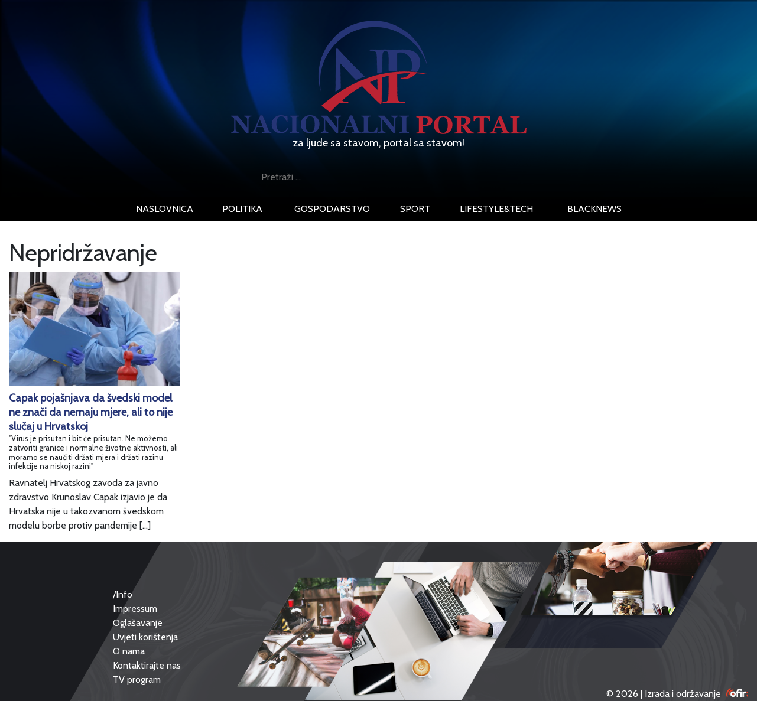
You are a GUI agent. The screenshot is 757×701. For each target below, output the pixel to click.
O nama (129, 651)
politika (242, 208)
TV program (137, 679)
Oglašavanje (138, 622)
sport (415, 208)
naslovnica (164, 208)
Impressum (135, 608)
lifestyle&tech (496, 208)
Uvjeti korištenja (145, 637)
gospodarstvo (332, 208)
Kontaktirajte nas (147, 665)
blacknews (594, 208)
